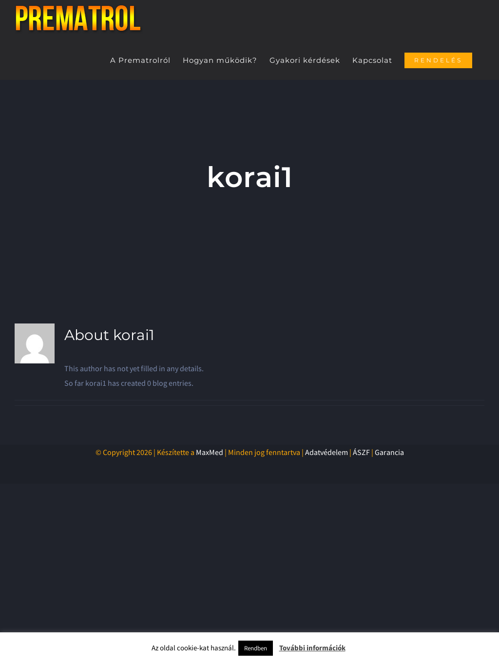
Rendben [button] (255, 648)
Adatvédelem (326, 452)
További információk (312, 647)
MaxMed (209, 452)
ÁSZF (361, 452)
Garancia (389, 452)
